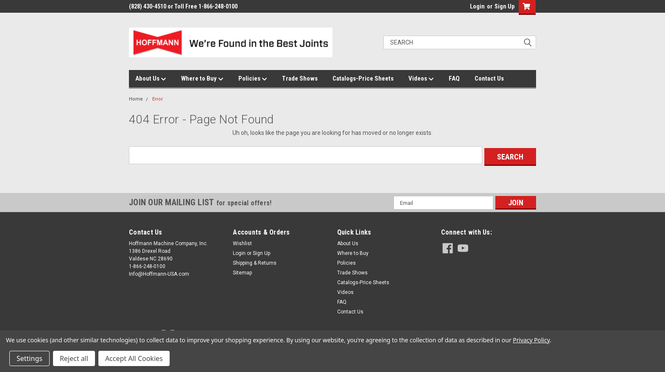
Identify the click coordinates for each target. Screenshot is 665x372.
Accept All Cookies (134, 358)
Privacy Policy (531, 340)
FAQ (454, 78)
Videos (421, 79)
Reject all (74, 358)
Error (157, 99)
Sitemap (242, 271)
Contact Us (489, 78)
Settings (29, 358)
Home (136, 99)
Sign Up (504, 6)
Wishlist (242, 242)
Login (477, 6)
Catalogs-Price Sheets (363, 78)
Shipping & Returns (255, 261)
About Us (150, 79)
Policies (252, 79)
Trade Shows (300, 78)
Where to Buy (202, 79)
